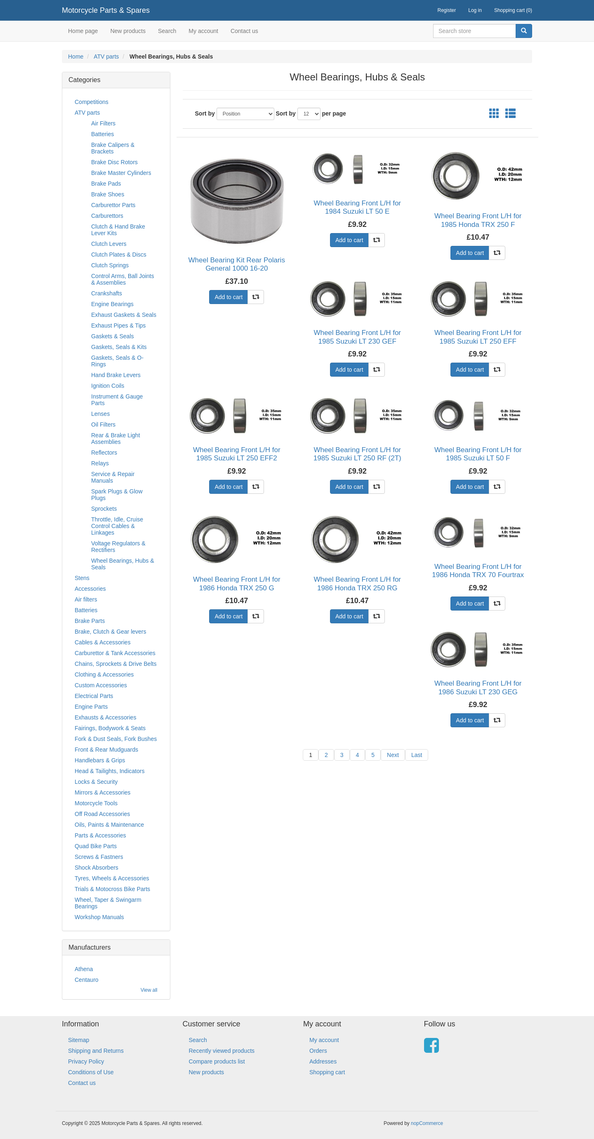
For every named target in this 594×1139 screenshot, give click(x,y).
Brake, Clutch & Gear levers (110, 631)
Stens (82, 578)
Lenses (100, 413)
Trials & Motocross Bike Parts (112, 889)
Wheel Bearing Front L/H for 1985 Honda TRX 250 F (478, 220)
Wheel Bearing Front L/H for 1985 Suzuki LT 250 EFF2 (236, 454)
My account (203, 31)
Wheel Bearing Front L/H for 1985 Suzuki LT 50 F (478, 454)
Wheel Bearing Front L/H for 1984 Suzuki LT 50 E (357, 207)
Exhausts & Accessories (105, 717)
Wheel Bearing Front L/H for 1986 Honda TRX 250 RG (357, 583)
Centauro (87, 979)
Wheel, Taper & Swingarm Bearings (108, 903)
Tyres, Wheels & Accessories (112, 878)
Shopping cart (327, 1072)
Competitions (91, 102)
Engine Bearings (112, 304)
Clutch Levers (109, 244)
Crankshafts (106, 293)
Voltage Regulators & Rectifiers (118, 546)
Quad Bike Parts (96, 846)
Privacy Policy (86, 1061)
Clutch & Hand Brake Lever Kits (118, 229)
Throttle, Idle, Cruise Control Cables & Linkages (117, 526)
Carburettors (107, 215)
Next (393, 755)
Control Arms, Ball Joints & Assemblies (122, 279)
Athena (84, 969)
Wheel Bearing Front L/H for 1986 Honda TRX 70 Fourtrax (478, 571)
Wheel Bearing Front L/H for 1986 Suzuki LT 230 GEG (478, 687)
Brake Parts (90, 621)
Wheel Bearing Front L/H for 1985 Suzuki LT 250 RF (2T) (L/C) (357, 458)
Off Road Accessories (102, 814)
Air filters (86, 599)
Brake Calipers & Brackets (112, 148)
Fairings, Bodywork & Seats (110, 728)
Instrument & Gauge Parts (117, 399)
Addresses (323, 1061)
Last (416, 755)
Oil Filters (103, 424)
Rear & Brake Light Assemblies (115, 438)
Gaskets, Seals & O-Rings (117, 361)
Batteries (102, 134)
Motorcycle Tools (96, 803)
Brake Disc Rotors (114, 162)
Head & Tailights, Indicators (109, 771)
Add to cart (228, 297)
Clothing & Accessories (104, 674)
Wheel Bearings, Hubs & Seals (122, 564)
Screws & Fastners (99, 857)
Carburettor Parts (113, 205)
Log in (475, 10)
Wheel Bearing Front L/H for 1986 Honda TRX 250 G (236, 583)
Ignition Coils (107, 385)
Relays (100, 463)
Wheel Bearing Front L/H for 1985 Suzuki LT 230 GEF (357, 337)
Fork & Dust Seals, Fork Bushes (116, 739)
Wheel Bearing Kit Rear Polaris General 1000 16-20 (237, 264)
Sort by (205, 113)
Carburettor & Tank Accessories (115, 653)
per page (334, 113)
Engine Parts (91, 706)
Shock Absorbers (96, 867)
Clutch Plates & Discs (118, 254)
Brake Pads (106, 183)
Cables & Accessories (102, 642)
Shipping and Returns (96, 1050)
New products (128, 31)
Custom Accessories (101, 685)
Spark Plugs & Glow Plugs (117, 494)
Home (75, 56)
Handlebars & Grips (100, 760)
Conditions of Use (91, 1072)
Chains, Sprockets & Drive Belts (115, 663)
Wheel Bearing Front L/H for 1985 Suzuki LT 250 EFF (478, 337)
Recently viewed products (222, 1050)
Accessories (90, 588)
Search (167, 31)
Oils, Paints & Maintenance (109, 824)
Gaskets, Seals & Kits (119, 347)
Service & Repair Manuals (112, 477)
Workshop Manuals (99, 917)
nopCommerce (427, 1123)
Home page (83, 31)
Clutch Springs (110, 265)
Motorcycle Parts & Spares (106, 10)
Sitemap (78, 1040)
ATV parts (106, 56)
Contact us (244, 31)
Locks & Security (96, 781)
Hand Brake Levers (116, 375)
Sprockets (104, 508)
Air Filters (103, 123)
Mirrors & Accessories (102, 792)
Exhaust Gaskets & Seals (123, 314)
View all (149, 990)
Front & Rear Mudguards (106, 749)
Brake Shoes (107, 194)
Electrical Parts (94, 696)
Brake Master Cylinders (121, 173)
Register (447, 10)
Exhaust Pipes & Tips (118, 325)
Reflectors (104, 452)
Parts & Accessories (100, 835)
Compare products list (217, 1061)
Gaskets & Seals (112, 336)
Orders (318, 1050)
